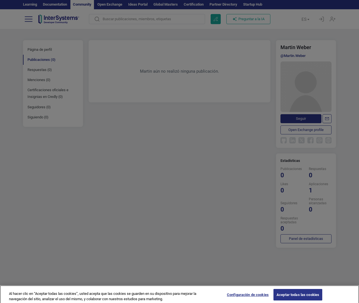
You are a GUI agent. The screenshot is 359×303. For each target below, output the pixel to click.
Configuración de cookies (248, 297)
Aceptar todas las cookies (298, 297)
